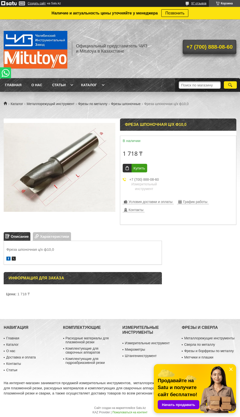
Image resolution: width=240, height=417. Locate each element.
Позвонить (174, 13)
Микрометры (135, 349)
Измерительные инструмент (147, 343)
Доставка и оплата (21, 357)
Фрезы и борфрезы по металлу (209, 351)
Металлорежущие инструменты (209, 338)
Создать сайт (37, 3)
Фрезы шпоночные (126, 104)
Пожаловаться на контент (129, 412)
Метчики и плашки (198, 357)
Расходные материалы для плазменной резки (87, 340)
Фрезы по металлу (93, 104)
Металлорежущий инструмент (50, 104)
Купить (139, 168)
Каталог (89, 85)
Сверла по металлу (199, 344)
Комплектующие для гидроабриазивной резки (85, 361)
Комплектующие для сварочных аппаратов (83, 350)
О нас (36, 85)
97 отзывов (198, 3)
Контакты (13, 364)
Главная (13, 85)
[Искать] (230, 85)
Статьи (59, 85)
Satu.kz (141, 408)
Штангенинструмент (141, 356)
